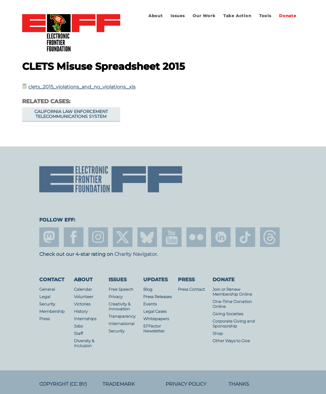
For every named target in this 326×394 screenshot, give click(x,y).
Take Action (237, 15)
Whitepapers (156, 318)
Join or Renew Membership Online (232, 292)
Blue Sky (147, 237)
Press (44, 318)
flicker (196, 237)
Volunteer (83, 296)
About (155, 15)
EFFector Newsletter (154, 328)
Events (150, 304)
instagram (98, 237)
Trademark (118, 384)
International (121, 323)
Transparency (122, 316)
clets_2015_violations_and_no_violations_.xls (82, 87)
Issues (178, 15)
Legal (44, 296)
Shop (218, 333)
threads (270, 237)
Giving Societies (228, 314)
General (47, 289)
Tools (265, 15)
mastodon (49, 237)
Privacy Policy (186, 384)
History (81, 311)
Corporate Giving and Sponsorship (234, 323)
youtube (172, 237)
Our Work (204, 15)
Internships (85, 318)
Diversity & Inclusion (84, 343)
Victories (82, 304)
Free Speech (121, 289)
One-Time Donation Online (232, 304)
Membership (52, 311)
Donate (287, 15)
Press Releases (157, 296)
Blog (147, 289)
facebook (73, 237)
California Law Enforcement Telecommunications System (71, 114)
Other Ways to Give (231, 341)
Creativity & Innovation (120, 306)
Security (47, 304)
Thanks (238, 384)
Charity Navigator (135, 254)
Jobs (78, 326)
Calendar (83, 289)
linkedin (221, 237)
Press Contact (191, 289)
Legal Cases (155, 311)
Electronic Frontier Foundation (71, 33)
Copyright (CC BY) (63, 384)
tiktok (245, 237)
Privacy (116, 296)
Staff (78, 333)
